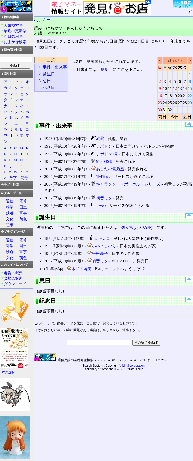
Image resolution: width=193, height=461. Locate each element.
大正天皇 (99, 238)
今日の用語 (13, 36)
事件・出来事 (55, 67)
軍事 (23, 213)
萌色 (23, 219)
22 (190, 96)
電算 (23, 201)
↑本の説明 (7, 372)
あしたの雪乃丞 (107, 169)
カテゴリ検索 (10, 184)
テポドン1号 (104, 154)
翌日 (187, 117)
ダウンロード (15, 284)
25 (170, 103)
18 (170, 96)
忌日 (47, 81)
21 (185, 96)
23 (160, 103)
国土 (23, 207)
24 (165, 103)
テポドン (101, 146)
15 (190, 88)
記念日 (49, 87)
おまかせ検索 (15, 42)
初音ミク (101, 198)
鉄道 (9, 213)
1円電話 (100, 176)
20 (180, 96)
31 (165, 110)
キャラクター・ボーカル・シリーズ (125, 184)
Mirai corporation (133, 365)
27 (180, 103)
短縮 (9, 225)
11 (170, 88)
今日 (175, 117)
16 (160, 96)
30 (160, 110)
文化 (9, 219)
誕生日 (49, 74)
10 (165, 88)
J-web (98, 205)
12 (175, 88)
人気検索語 (13, 25)
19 (175, 96)
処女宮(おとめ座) (136, 227)
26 (175, 103)
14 (185, 88)
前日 (162, 117)
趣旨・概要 (13, 273)
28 (185, 103)
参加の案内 (13, 278)
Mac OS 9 (101, 161)
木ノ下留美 (78, 269)
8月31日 (42, 19)
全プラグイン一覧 (13, 231)
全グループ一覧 (11, 193)
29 (190, 103)
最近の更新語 (15, 31)
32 (170, 110)
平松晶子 (97, 253)
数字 (13, 178)
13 (180, 88)
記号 (24, 178)
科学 (9, 207)
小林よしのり (101, 246)
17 (165, 96)
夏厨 (105, 69)
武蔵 (97, 138)
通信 (9, 201)
